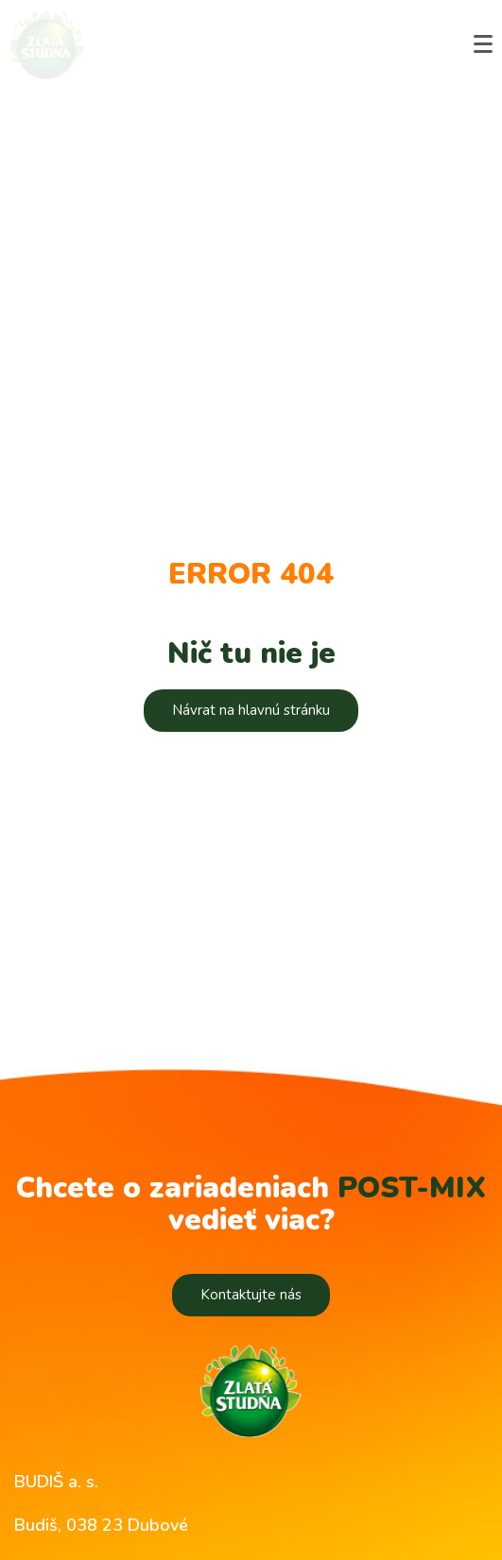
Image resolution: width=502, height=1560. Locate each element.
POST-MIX (412, 1188)
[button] (251, 710)
